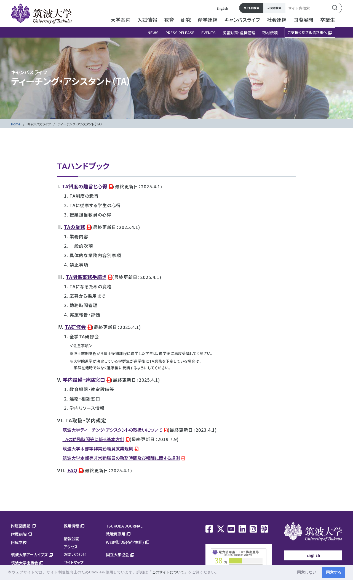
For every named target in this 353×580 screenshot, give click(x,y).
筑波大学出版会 (24, 563)
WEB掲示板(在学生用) (125, 542)
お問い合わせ (75, 554)
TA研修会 (75, 326)
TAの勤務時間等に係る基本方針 (93, 439)
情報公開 (71, 538)
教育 (169, 19)
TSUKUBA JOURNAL (124, 526)
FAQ (72, 470)
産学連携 (208, 19)
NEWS (153, 32)
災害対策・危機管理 (239, 32)
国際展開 (303, 19)
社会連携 (277, 19)
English (222, 8)
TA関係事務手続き (86, 276)
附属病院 (18, 534)
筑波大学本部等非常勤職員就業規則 (98, 448)
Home (15, 124)
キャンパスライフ (242, 19)
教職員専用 (115, 534)
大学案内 (120, 19)
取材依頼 (270, 32)
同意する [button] (333, 572)
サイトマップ (74, 562)
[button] (221, 572)
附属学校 (18, 542)
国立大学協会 (117, 554)
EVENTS (208, 32)
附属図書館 (20, 526)
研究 (186, 19)
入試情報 (147, 19)
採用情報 (71, 526)
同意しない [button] (306, 572)
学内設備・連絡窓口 (84, 379)
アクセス (71, 546)
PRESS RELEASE (179, 32)
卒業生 (327, 19)
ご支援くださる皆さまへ (307, 32)
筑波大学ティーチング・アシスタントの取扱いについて (112, 429)
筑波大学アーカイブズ (29, 554)
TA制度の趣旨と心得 (84, 186)
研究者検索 (274, 8)
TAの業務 (74, 226)
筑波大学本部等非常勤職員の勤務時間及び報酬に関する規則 (121, 458)
